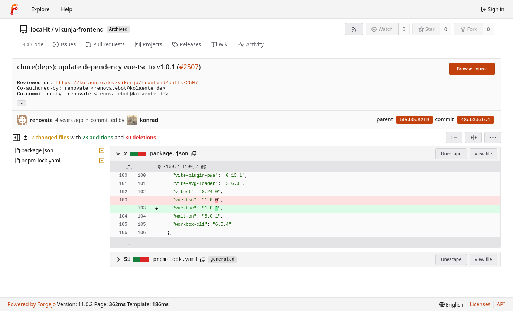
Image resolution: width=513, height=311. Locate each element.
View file (483, 153)
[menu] (492, 137)
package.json (169, 154)
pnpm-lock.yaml (175, 259)
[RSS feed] (354, 29)
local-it (40, 29)
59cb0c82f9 (414, 120)
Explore (40, 9)
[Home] (14, 9)
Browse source (472, 69)
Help (66, 9)
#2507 (189, 66)
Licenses (480, 304)
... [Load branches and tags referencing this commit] (21, 102)
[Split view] (473, 137)
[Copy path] (193, 154)
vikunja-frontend (79, 29)
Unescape (451, 153)
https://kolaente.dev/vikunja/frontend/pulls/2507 (127, 83)
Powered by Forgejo (31, 304)
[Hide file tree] (16, 137)
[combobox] (454, 137)
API (501, 304)
